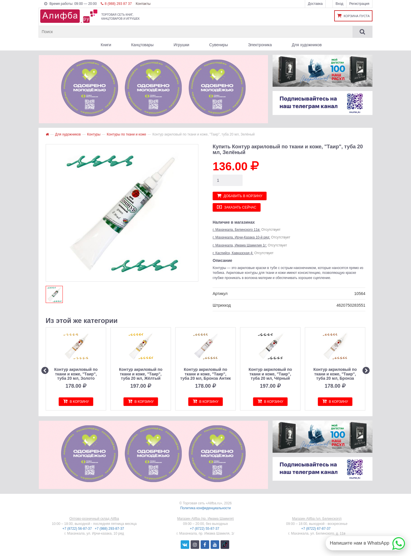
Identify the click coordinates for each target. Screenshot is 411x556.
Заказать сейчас (236, 207)
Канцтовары (142, 45)
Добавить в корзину (239, 195)
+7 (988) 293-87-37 (110, 529)
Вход (339, 4)
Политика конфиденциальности (205, 508)
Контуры (93, 134)
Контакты (143, 4)
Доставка (315, 4)
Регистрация (359, 4)
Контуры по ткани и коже (126, 134)
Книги (106, 45)
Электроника (260, 45)
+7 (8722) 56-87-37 (78, 529)
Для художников (307, 45)
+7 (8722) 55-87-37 (205, 529)
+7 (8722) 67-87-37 (316, 529)
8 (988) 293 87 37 (116, 4)
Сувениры (218, 45)
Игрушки (181, 45)
